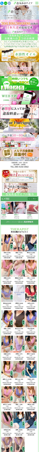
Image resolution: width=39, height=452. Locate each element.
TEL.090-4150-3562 (19, 167)
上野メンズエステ (12, 222)
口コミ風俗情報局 (25, 222)
